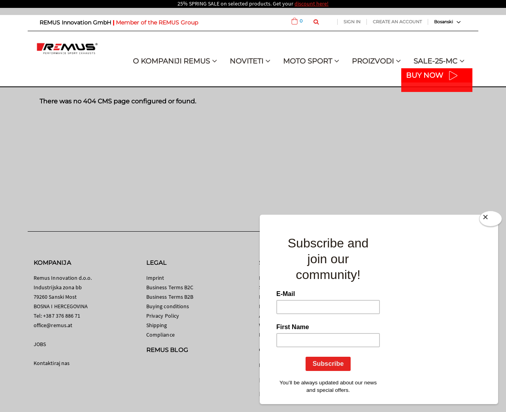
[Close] (490, 220)
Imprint (155, 277)
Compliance (160, 334)
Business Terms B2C (169, 287)
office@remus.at (53, 325)
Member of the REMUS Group (157, 22)
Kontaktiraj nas (52, 363)
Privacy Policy (162, 315)
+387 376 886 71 (61, 315)
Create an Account (397, 21)
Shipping (156, 325)
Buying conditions (167, 306)
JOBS (40, 344)
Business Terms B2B (169, 296)
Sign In (352, 21)
